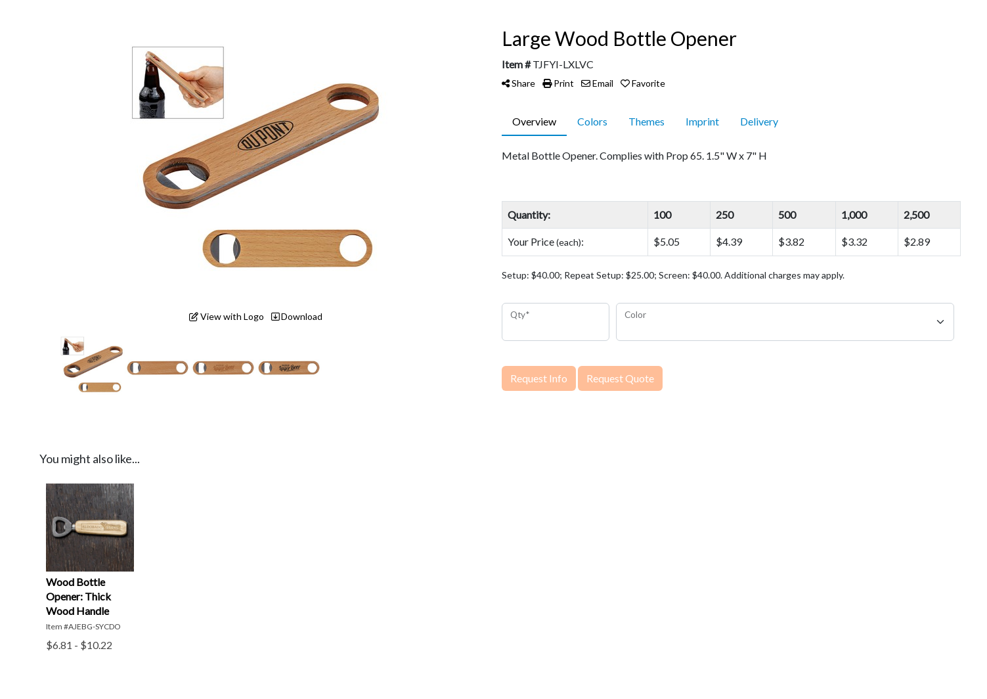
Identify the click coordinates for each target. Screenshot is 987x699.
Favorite (643, 83)
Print (558, 83)
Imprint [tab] (702, 121)
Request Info (538, 378)
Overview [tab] (534, 121)
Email (597, 83)
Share (518, 83)
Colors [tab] (592, 121)
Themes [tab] (646, 121)
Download (296, 316)
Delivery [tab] (759, 121)
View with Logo (226, 316)
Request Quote (620, 378)
